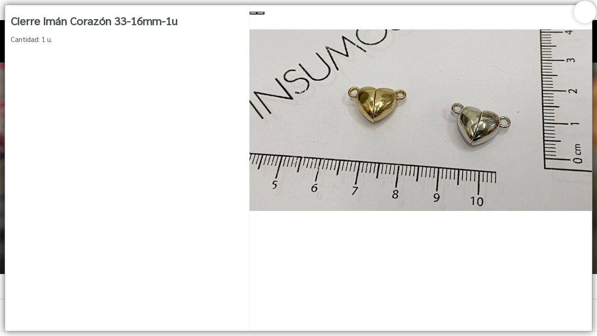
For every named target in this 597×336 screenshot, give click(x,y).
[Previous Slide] (253, 13)
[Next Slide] (260, 13)
